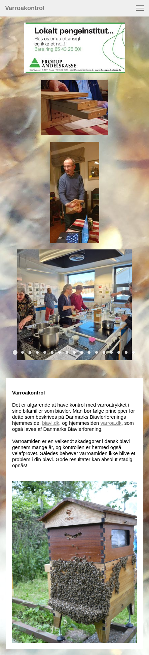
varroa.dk (111, 423)
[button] (140, 8)
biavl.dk (50, 423)
